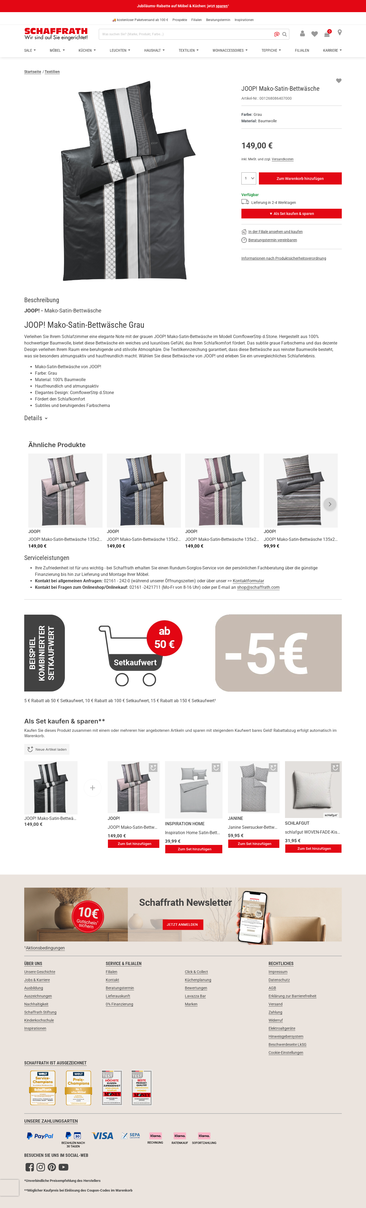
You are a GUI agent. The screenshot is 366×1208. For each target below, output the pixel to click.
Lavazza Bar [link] (195, 996)
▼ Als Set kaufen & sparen (291, 213)
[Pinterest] (52, 1167)
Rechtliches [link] (281, 963)
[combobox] (194, 34)
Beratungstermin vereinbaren (272, 240)
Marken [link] (191, 1004)
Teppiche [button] (270, 50)
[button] (277, 34)
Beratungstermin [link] (120, 988)
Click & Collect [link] (196, 972)
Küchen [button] (86, 50)
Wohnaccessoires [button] (228, 50)
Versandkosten (283, 159)
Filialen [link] (111, 972)
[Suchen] (284, 34)
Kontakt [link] (112, 980)
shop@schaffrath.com (258, 587)
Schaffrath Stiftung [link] (40, 1012)
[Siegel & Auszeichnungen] (183, 1088)
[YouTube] (63, 1167)
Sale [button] (28, 50)
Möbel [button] (56, 50)
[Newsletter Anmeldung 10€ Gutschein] (183, 914)
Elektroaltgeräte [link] (282, 1028)
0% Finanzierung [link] (119, 1004)
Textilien (52, 71)
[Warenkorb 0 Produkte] (329, 35)
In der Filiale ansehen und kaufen (275, 231)
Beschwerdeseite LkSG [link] (288, 1044)
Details (33, 418)
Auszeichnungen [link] (38, 996)
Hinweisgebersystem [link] (286, 1036)
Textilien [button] (187, 50)
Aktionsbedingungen (45, 948)
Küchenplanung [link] (198, 980)
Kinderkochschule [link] (39, 1020)
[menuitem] (311, 33)
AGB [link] (272, 988)
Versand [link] (276, 1004)
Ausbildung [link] (33, 988)
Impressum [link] (278, 972)
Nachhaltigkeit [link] (36, 1004)
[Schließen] (362, 6)
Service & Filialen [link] (124, 963)
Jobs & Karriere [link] (37, 980)
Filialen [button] (302, 50)
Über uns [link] (33, 963)
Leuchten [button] (118, 50)
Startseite (32, 71)
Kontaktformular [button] (248, 580)
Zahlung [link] (275, 1012)
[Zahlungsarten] (183, 1138)
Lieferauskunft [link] (118, 996)
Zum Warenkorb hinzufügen (300, 178)
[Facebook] (30, 1167)
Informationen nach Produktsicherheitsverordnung (283, 258)
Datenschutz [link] (279, 980)
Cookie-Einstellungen (286, 1052)
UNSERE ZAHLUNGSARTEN (51, 1121)
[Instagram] (41, 1167)
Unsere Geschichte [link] (39, 972)
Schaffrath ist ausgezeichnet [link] (55, 1063)
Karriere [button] (331, 50)
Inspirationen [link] (35, 1028)
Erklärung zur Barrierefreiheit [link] (292, 996)
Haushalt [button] (152, 50)
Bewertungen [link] (196, 988)
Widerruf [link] (276, 1020)
